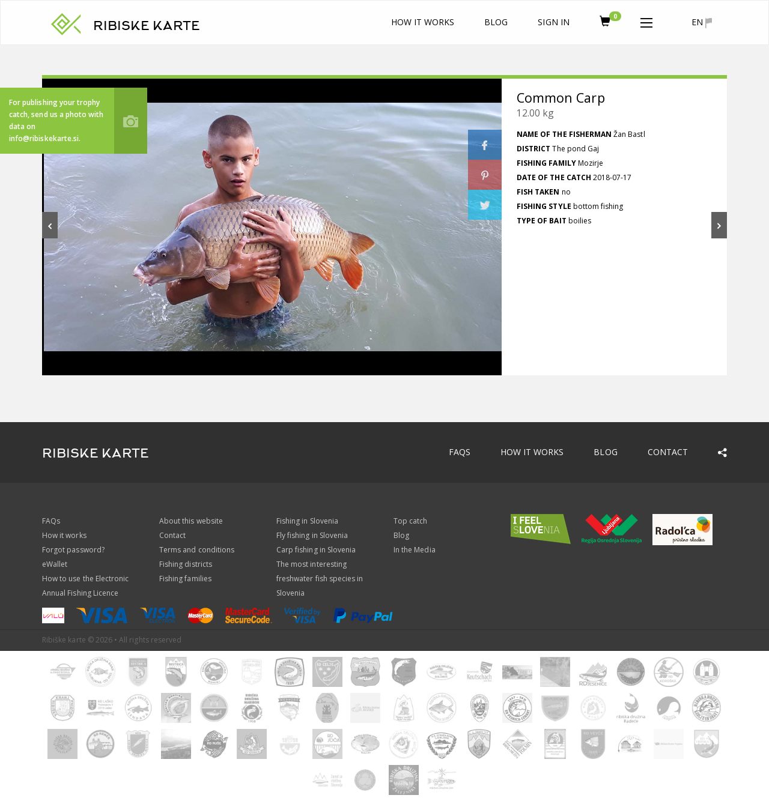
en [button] (701, 22)
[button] (646, 20)
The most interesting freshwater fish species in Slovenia (319, 578)
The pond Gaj (575, 149)
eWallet (54, 564)
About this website (191, 521)
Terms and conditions (196, 550)
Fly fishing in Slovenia (312, 535)
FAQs (459, 452)
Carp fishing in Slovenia (316, 550)
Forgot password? (73, 550)
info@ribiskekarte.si (44, 138)
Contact (668, 452)
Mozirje (590, 163)
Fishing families (185, 578)
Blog (496, 22)
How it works (423, 22)
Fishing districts (185, 564)
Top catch (410, 521)
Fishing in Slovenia (307, 521)
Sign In (553, 22)
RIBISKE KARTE (146, 26)
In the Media (415, 550)
